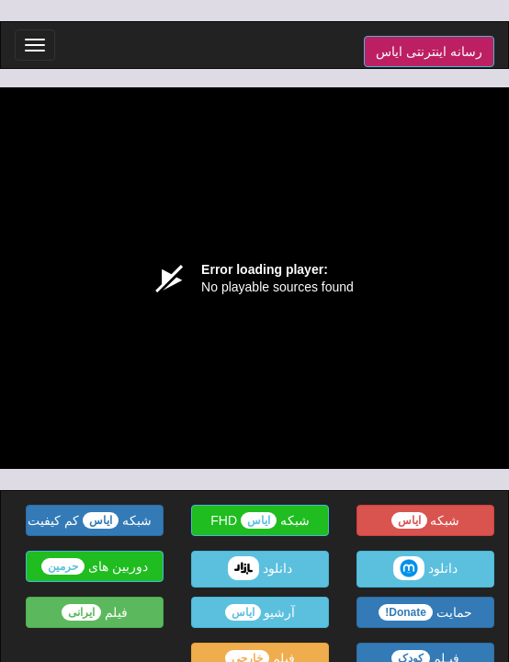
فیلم (95, 612)
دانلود (425, 568)
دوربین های (94, 566)
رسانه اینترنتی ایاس (429, 51)
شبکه (425, 520)
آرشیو (260, 612)
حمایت (425, 612)
